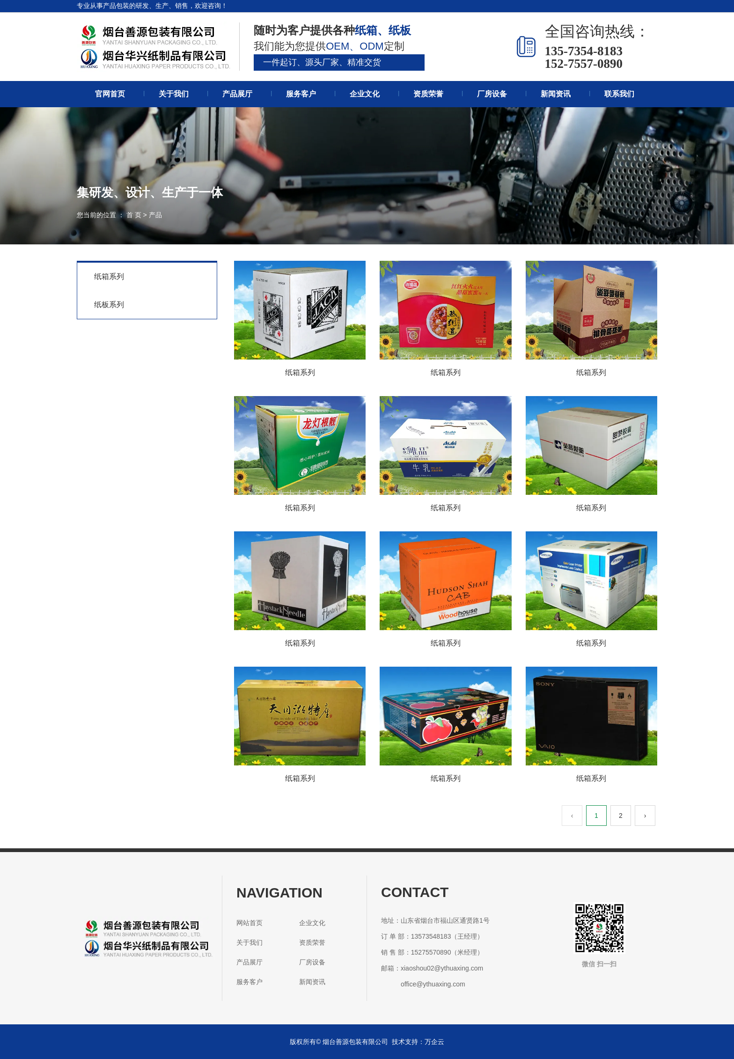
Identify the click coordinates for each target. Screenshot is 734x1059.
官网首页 (110, 94)
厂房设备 (492, 94)
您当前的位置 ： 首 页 (110, 215)
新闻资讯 (556, 94)
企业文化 (365, 94)
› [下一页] (645, 815)
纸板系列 (109, 305)
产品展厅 (237, 94)
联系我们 (619, 94)
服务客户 (301, 94)
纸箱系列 (109, 276)
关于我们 (174, 94)
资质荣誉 (428, 94)
